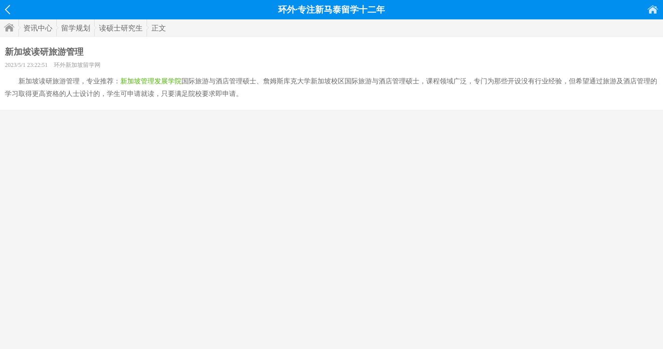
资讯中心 (37, 28)
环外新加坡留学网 (77, 65)
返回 (7, 10)
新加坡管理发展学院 (151, 81)
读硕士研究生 (121, 28)
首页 (652, 9)
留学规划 (75, 28)
